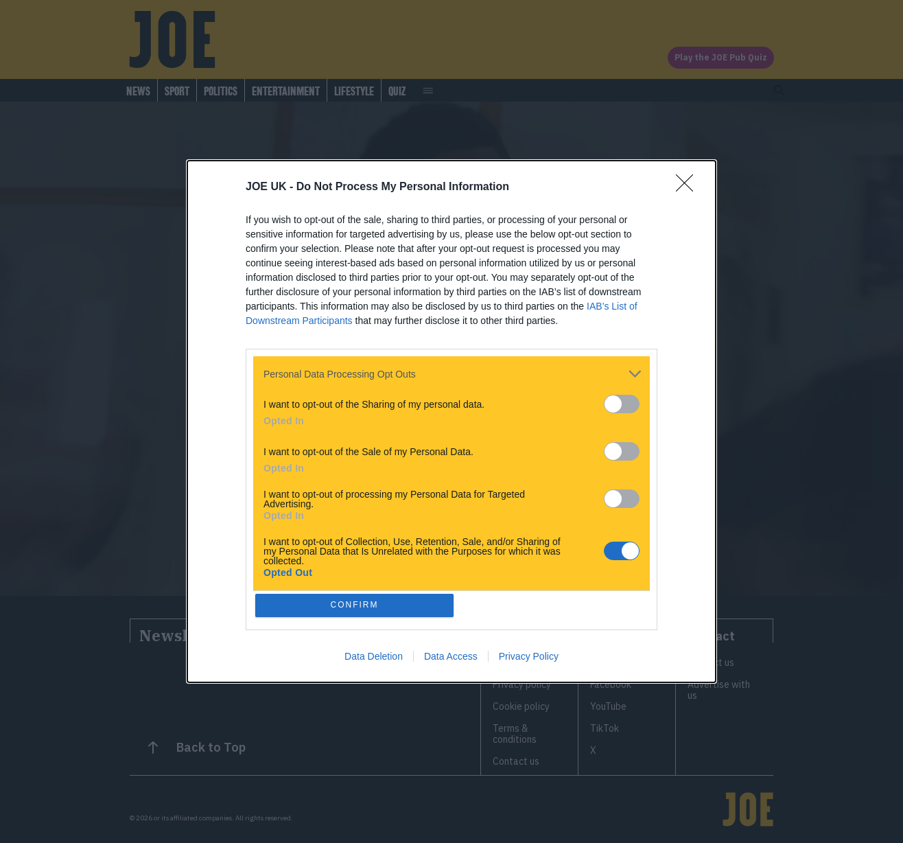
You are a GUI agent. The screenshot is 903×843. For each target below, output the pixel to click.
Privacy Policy (529, 658)
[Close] (689, 185)
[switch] (622, 402)
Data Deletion (373, 658)
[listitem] (451, 372)
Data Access (451, 658)
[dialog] (451, 421)
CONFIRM (357, 605)
